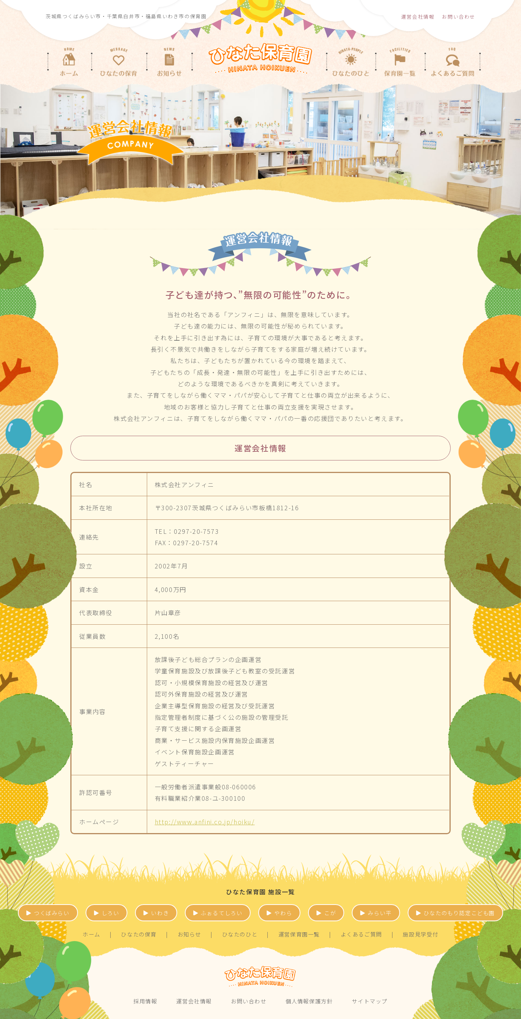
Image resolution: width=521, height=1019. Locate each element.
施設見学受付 (420, 934)
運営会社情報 (418, 16)
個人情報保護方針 (309, 1001)
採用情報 (145, 1001)
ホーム (91, 934)
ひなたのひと (240, 934)
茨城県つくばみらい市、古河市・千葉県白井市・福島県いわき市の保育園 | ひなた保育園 (260, 54)
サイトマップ (370, 1001)
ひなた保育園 (261, 977)
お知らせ (189, 934)
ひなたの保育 (139, 934)
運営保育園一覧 (299, 934)
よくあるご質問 (361, 934)
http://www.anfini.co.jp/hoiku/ (205, 821)
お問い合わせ (458, 16)
